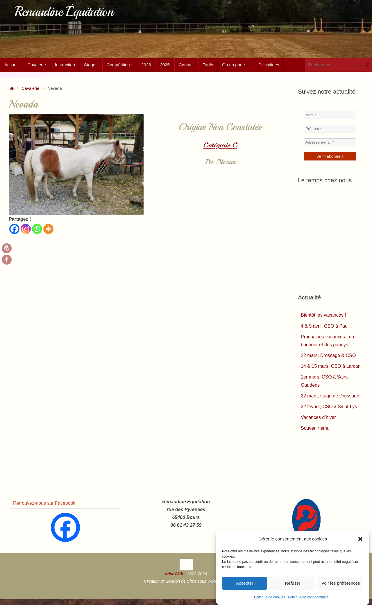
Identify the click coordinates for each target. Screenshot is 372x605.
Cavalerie (30, 88)
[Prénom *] (330, 129)
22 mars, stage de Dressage (330, 395)
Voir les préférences (340, 583)
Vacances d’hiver (318, 417)
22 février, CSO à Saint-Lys (329, 406)
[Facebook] (14, 229)
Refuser (293, 583)
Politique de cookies (269, 597)
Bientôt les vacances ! (323, 315)
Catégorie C (220, 145)
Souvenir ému (315, 428)
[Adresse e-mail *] (330, 142)
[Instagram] (26, 229)
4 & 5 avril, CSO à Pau (324, 326)
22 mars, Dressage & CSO (328, 355)
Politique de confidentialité (308, 597)
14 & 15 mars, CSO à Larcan (330, 366)
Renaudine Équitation (64, 11)
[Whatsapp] (37, 229)
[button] (360, 539)
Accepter (244, 583)
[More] (48, 229)
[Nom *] (330, 115)
